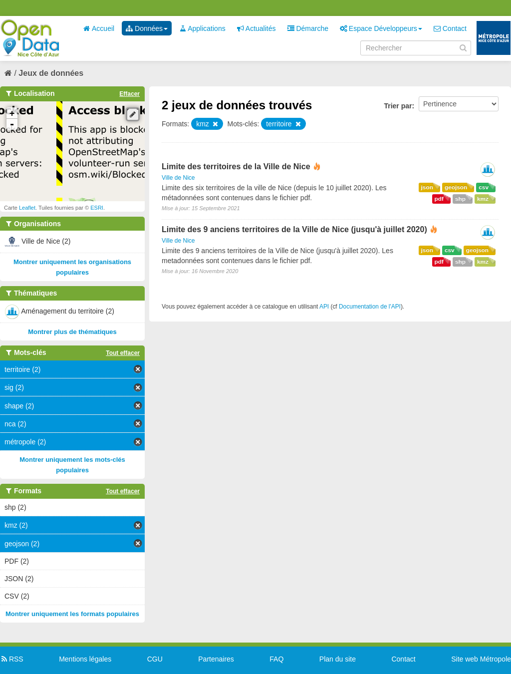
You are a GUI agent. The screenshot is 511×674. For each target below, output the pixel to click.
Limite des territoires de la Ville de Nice (236, 166)
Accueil (98, 28)
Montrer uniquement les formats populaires (72, 614)
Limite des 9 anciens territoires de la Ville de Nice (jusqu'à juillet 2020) (294, 229)
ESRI (96, 208)
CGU (155, 659)
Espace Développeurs (381, 28)
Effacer (129, 93)
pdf (439, 198)
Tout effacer (123, 352)
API (324, 306)
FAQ (276, 659)
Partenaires (216, 659)
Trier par (398, 106)
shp (460, 198)
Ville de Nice (178, 177)
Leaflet (27, 208)
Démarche (307, 28)
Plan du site (337, 659)
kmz (483, 198)
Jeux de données (50, 73)
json (427, 187)
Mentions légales (85, 659)
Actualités (256, 28)
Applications (202, 28)
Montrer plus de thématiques (72, 332)
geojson (456, 187)
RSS (11, 659)
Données (147, 28)
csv (484, 187)
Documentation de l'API (370, 306)
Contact (450, 28)
